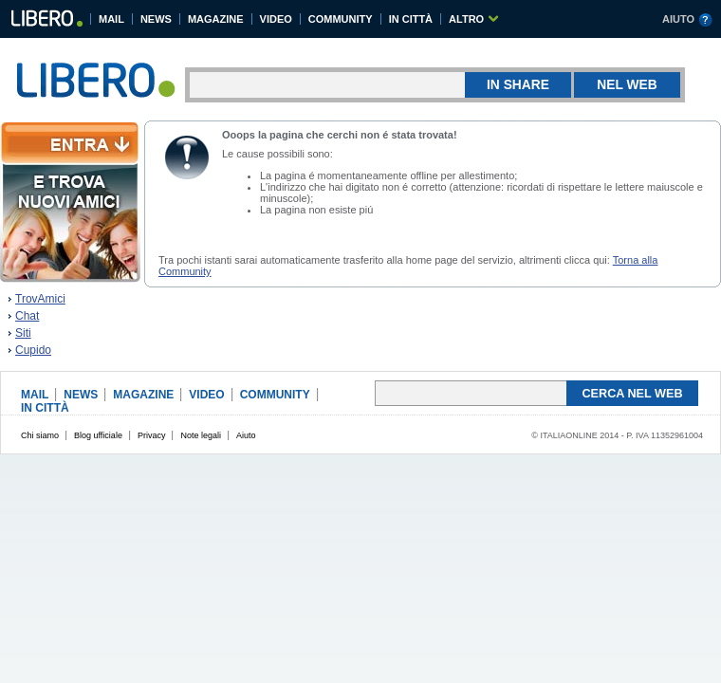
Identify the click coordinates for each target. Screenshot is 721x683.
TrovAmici (40, 298)
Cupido (33, 350)
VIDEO (276, 19)
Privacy (152, 435)
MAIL (111, 19)
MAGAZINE (216, 19)
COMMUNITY (340, 19)
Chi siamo (40, 435)
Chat (27, 316)
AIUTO (678, 19)
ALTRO (466, 19)
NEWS (156, 19)
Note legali (200, 435)
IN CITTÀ (411, 19)
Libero (46, 21)
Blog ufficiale (98, 435)
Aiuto (246, 435)
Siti (23, 333)
